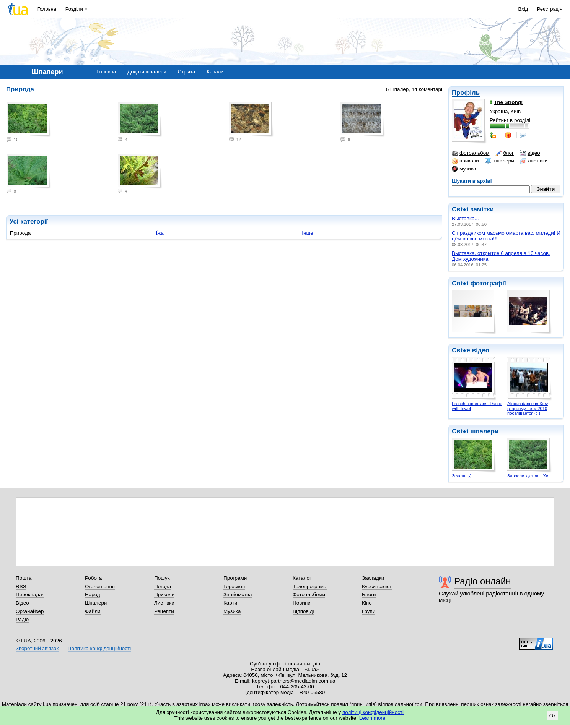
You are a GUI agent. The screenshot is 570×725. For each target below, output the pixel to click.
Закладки (373, 578)
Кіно (367, 603)
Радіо (22, 619)
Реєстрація (549, 9)
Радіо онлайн (482, 581)
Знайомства (237, 594)
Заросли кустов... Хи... (529, 476)
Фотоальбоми (309, 594)
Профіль (466, 92)
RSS (21, 586)
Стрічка (186, 72)
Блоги (369, 594)
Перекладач (30, 594)
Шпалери (96, 603)
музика (464, 169)
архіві (484, 181)
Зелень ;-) (461, 476)
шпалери (499, 161)
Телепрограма (310, 586)
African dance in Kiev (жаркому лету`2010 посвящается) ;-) (527, 408)
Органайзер (30, 611)
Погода (162, 586)
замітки (482, 209)
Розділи (74, 9)
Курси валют (377, 586)
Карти (230, 603)
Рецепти (164, 611)
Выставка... (465, 218)
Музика (232, 611)
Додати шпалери (146, 72)
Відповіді (303, 611)
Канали (215, 72)
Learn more (372, 718)
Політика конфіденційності (99, 648)
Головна (46, 9)
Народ (92, 594)
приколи (465, 161)
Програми (235, 578)
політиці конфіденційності (373, 712)
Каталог (302, 578)
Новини (302, 603)
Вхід (523, 9)
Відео (22, 603)
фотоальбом (470, 153)
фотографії (488, 283)
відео (530, 153)
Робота (93, 578)
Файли (93, 611)
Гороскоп (234, 586)
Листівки (164, 603)
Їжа (160, 233)
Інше (307, 233)
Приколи (164, 594)
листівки (534, 161)
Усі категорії (29, 221)
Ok (552, 716)
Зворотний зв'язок (37, 648)
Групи (368, 611)
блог (504, 153)
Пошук (162, 578)
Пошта (23, 578)
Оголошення (100, 586)
